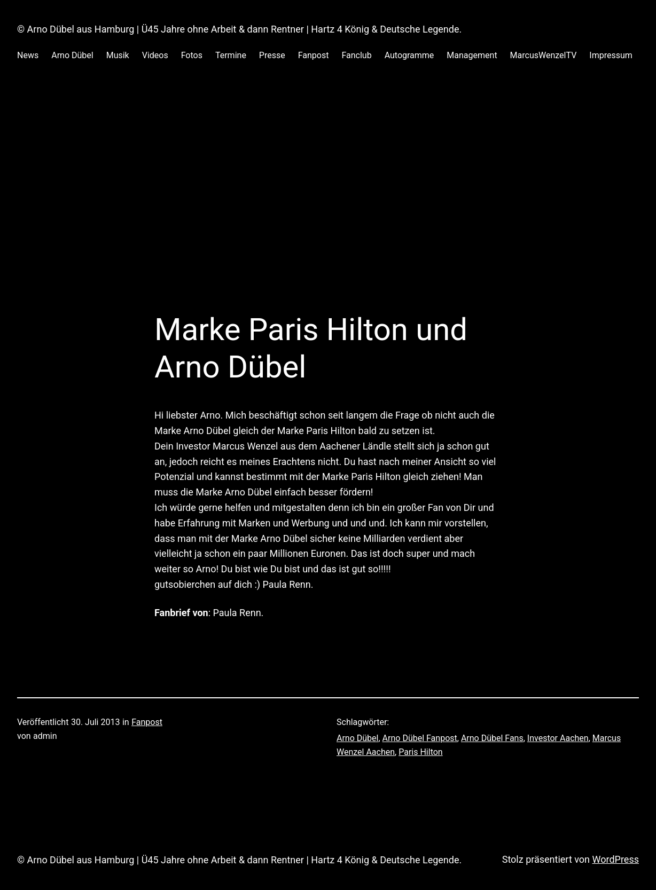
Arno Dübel (357, 738)
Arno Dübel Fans (492, 738)
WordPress (615, 859)
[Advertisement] (328, 198)
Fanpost (146, 722)
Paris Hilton (420, 752)
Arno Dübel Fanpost (419, 738)
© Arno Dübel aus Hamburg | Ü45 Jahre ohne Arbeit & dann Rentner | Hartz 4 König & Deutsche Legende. (239, 29)
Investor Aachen (558, 738)
